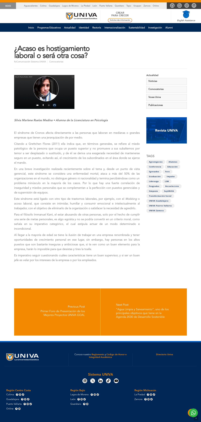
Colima (43, 6)
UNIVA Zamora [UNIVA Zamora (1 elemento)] (156, 211)
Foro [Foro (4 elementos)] (167, 172)
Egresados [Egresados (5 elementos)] (154, 172)
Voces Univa (154, 97)
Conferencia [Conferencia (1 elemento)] (155, 167)
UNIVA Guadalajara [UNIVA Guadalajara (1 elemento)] (158, 201)
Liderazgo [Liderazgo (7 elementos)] (154, 181)
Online (156, 6)
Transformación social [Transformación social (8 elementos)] (160, 196)
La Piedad (85, 6)
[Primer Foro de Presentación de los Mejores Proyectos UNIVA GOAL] (57, 312)
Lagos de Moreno (70, 6)
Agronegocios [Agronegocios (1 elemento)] (156, 162)
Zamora (147, 6)
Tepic (128, 6)
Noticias (152, 81)
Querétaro (119, 6)
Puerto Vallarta (105, 6)
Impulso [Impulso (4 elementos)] (171, 176)
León (94, 6)
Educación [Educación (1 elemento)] (172, 167)
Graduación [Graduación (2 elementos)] (155, 176)
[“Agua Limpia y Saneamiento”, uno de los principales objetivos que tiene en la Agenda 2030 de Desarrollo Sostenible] (143, 312)
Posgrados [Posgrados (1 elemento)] (154, 186)
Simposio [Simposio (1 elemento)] (153, 191)
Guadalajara (54, 6)
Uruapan (137, 6)
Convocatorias (56, 62)
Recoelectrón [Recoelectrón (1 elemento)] (172, 186)
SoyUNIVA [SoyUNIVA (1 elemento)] (169, 191)
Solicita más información (120, 20)
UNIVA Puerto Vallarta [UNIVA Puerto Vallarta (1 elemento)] (160, 206)
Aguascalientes (31, 6)
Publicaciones (155, 105)
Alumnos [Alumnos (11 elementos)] (173, 162)
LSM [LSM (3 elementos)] (167, 181)
